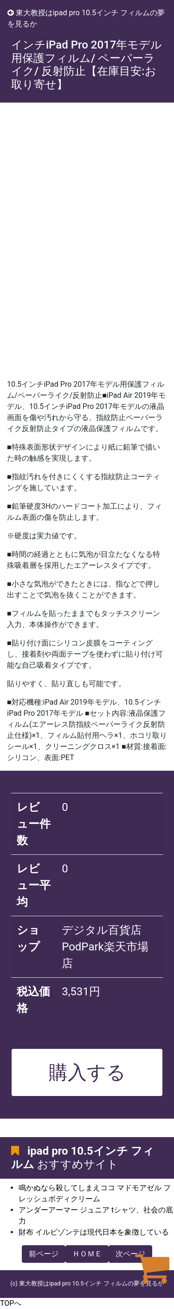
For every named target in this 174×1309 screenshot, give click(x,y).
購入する (87, 1072)
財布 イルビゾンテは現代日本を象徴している (94, 1232)
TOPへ (10, 1303)
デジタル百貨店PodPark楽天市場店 (105, 947)
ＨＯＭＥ (87, 1253)
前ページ (43, 1253)
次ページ (130, 1253)
